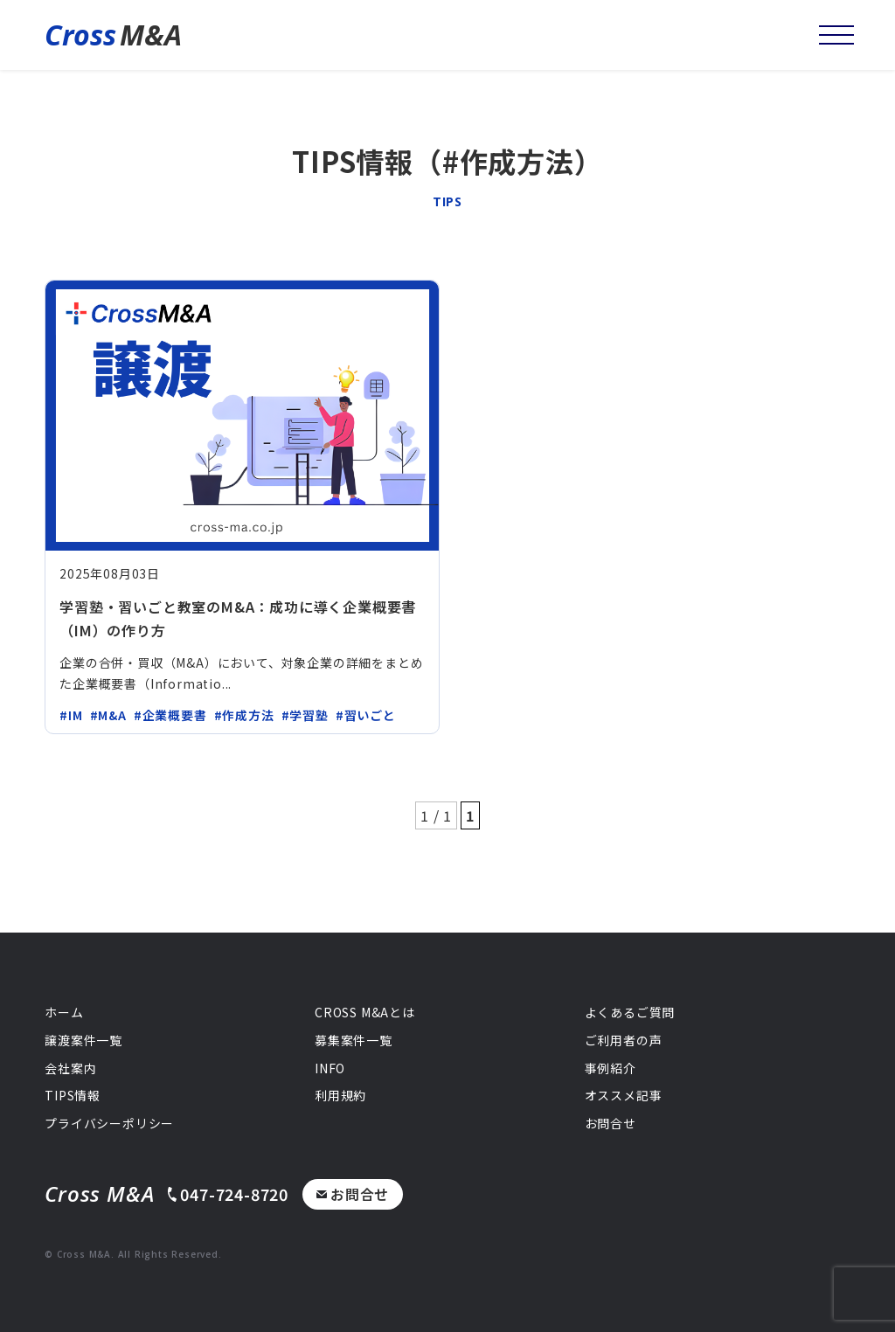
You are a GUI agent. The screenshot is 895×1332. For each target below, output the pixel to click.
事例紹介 (610, 1068)
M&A (113, 35)
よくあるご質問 (630, 1012)
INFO (330, 1068)
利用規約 (340, 1095)
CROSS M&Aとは (365, 1012)
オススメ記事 (624, 1095)
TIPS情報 (73, 1095)
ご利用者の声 (624, 1040)
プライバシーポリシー (109, 1123)
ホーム (64, 1012)
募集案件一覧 (353, 1040)
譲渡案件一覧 (83, 1040)
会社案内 (70, 1068)
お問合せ (352, 1193)
